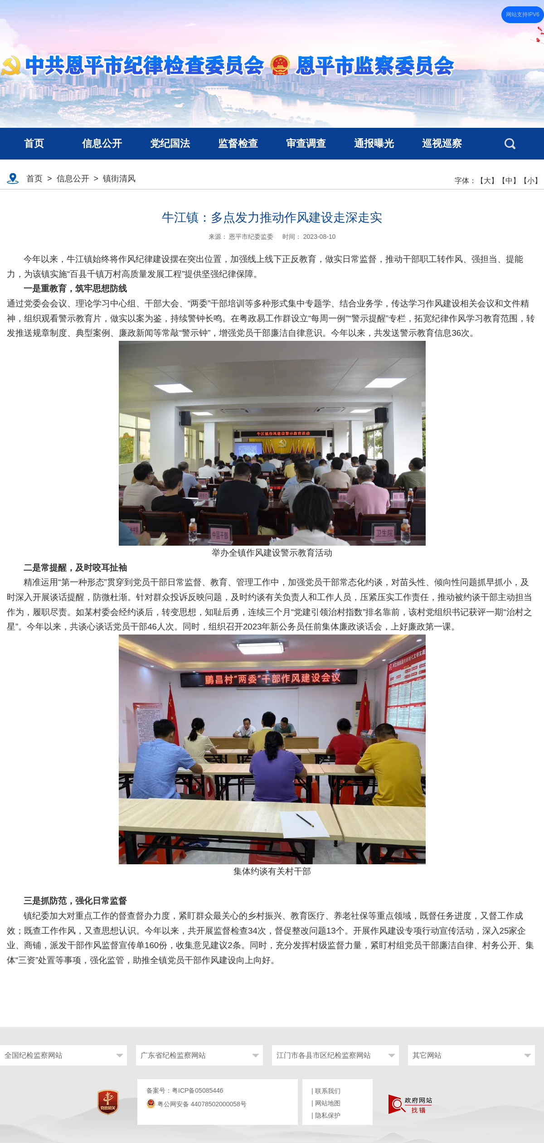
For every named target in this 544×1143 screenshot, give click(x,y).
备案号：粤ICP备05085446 (184, 1090)
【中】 (509, 180)
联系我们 (327, 1091)
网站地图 (327, 1103)
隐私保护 (327, 1115)
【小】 (531, 180)
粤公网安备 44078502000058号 (196, 1104)
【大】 (487, 180)
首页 (34, 178)
